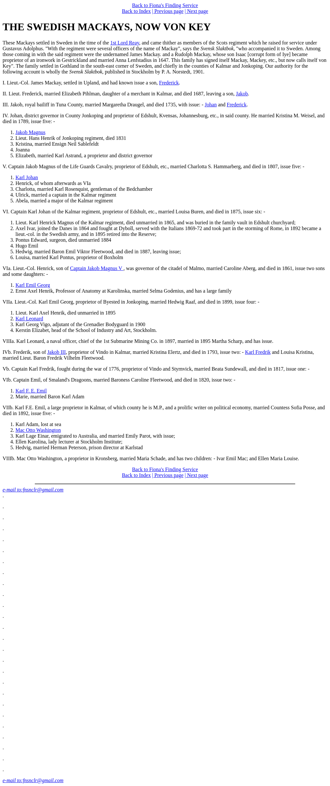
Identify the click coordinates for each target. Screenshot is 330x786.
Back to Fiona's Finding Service (165, 5)
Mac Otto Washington (38, 430)
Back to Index (136, 11)
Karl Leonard (29, 318)
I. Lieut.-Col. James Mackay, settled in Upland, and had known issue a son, (81, 82)
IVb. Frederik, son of (25, 352)
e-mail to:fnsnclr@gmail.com (33, 489)
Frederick (169, 82)
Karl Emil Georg (32, 285)
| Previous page (167, 11)
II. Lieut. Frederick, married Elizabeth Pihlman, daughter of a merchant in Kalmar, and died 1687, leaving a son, (119, 93)
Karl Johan (26, 177)
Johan (211, 104)
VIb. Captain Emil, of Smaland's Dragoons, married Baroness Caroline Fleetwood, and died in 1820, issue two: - (119, 380)
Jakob (242, 93)
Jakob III (56, 352)
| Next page (196, 11)
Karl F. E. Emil (31, 390)
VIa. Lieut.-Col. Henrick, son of (36, 268)
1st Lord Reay (124, 42)
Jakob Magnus (30, 132)
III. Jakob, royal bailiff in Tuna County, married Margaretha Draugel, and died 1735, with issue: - (104, 104)
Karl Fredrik (258, 352)
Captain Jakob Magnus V (96, 268)
